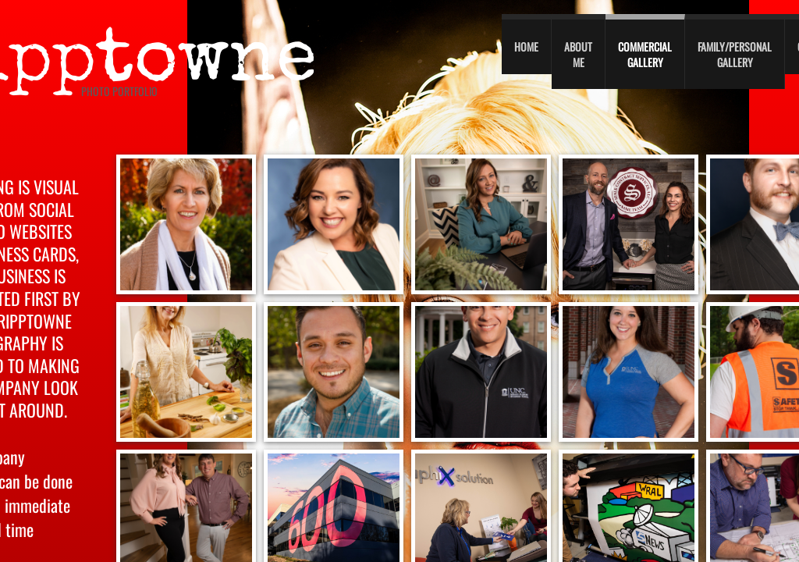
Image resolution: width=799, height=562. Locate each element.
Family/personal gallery (735, 54)
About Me (578, 54)
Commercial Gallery (645, 54)
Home (526, 46)
